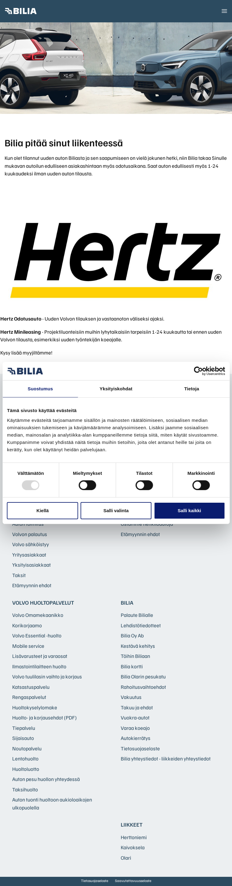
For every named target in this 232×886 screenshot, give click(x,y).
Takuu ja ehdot (137, 707)
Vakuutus (131, 697)
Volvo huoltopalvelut (43, 602)
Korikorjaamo (27, 625)
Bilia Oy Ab (132, 635)
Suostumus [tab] (40, 388)
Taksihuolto (25, 789)
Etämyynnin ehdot (31, 585)
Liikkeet (131, 824)
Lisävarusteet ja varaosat (39, 656)
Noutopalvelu (27, 748)
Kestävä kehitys (138, 646)
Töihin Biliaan (135, 656)
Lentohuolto (25, 758)
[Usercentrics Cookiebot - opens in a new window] (198, 371)
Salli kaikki (189, 510)
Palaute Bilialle (137, 615)
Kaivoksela (133, 847)
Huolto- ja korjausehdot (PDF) (44, 717)
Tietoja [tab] (191, 388)
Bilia (127, 602)
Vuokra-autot (135, 717)
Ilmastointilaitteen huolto (39, 666)
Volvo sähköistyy (30, 544)
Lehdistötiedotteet (141, 625)
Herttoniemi (134, 837)
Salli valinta (116, 510)
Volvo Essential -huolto (36, 635)
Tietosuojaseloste (140, 748)
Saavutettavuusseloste (133, 880)
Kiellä (42, 510)
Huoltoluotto (25, 769)
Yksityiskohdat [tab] (116, 388)
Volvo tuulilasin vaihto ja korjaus (47, 676)
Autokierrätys (135, 738)
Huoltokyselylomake (34, 707)
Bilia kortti (132, 666)
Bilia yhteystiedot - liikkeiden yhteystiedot (166, 758)
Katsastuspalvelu (31, 687)
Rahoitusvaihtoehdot (143, 687)
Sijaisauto (23, 738)
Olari (126, 857)
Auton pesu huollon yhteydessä (46, 779)
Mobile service (28, 646)
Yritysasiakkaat (29, 554)
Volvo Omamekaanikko (37, 615)
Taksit (19, 575)
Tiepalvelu (23, 728)
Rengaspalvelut (29, 697)
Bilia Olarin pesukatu (143, 676)
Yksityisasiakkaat (31, 564)
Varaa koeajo (135, 728)
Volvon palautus (29, 534)
